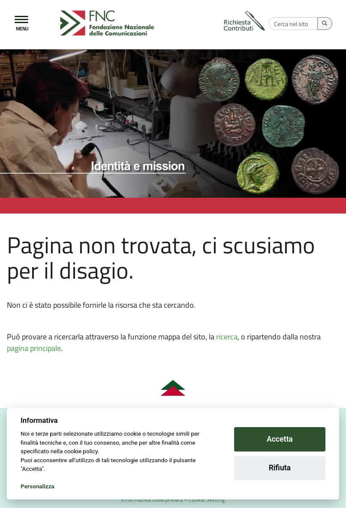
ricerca (227, 336)
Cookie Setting (206, 499)
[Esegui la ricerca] (324, 23)
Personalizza (37, 486)
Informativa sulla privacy (152, 499)
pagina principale (34, 348)
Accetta (280, 439)
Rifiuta (280, 467)
